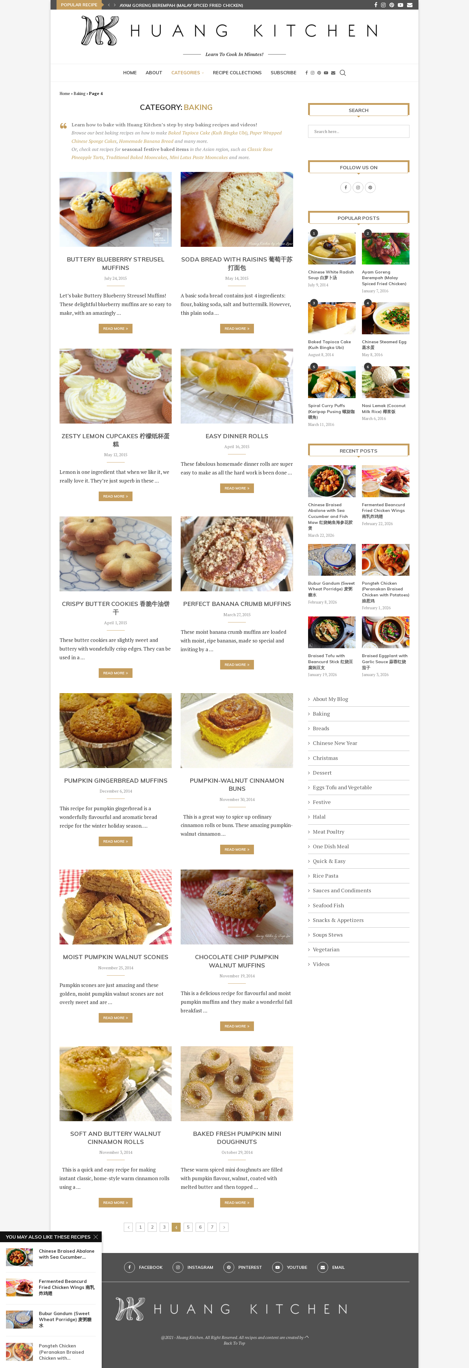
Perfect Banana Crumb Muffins (237, 603)
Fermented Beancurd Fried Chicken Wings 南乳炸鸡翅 (383, 510)
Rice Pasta (325, 875)
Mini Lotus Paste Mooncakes (199, 157)
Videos (321, 963)
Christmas (325, 757)
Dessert (322, 772)
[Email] (409, 5)
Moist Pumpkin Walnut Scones (115, 957)
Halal (319, 816)
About (154, 72)
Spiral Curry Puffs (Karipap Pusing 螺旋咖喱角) (331, 411)
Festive (322, 801)
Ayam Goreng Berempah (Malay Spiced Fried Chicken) (181, 5)
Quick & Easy (329, 860)
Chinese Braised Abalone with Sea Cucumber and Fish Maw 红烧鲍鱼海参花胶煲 (330, 516)
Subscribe (283, 72)
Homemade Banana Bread (146, 141)
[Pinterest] (391, 5)
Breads (321, 727)
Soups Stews (328, 934)
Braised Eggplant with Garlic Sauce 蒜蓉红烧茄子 (385, 661)
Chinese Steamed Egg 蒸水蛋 (384, 344)
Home (130, 72)
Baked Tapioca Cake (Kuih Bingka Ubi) (207, 132)
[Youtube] (400, 5)
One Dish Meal (331, 845)
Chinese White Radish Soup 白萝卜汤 (331, 274)
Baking (80, 93)
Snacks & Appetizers (338, 919)
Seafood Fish (328, 905)
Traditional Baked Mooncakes (136, 157)
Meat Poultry (328, 831)
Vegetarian (326, 949)
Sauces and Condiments (342, 890)
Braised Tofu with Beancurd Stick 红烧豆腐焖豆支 (330, 661)
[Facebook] (375, 5)
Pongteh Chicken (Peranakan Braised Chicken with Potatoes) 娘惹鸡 (385, 591)
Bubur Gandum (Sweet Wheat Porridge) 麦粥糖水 (331, 588)
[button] (108, 5)
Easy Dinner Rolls (236, 436)
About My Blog (330, 698)
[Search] (343, 72)
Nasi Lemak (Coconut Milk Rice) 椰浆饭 (384, 408)
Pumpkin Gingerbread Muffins (116, 780)
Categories (185, 72)
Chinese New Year (335, 742)
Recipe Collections (237, 72)
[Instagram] (383, 5)
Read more (115, 328)
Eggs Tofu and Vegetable (342, 786)
